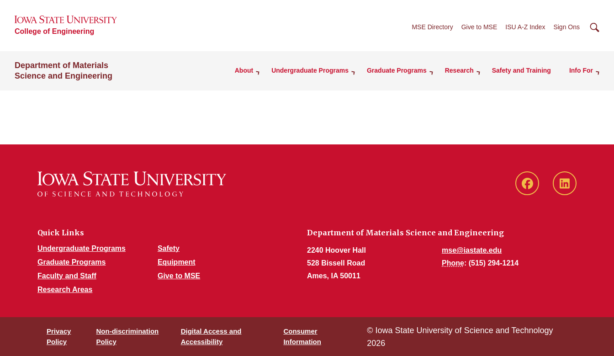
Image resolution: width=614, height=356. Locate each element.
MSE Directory (432, 27)
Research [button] (459, 70)
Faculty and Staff (66, 276)
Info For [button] (581, 70)
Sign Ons (566, 27)
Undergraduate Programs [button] (310, 70)
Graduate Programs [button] (397, 70)
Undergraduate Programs (81, 248)
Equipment (177, 262)
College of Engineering (54, 31)
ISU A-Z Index (525, 27)
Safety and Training (521, 70)
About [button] (244, 70)
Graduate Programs (71, 262)
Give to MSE (479, 27)
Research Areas (64, 289)
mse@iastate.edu (472, 250)
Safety (169, 248)
